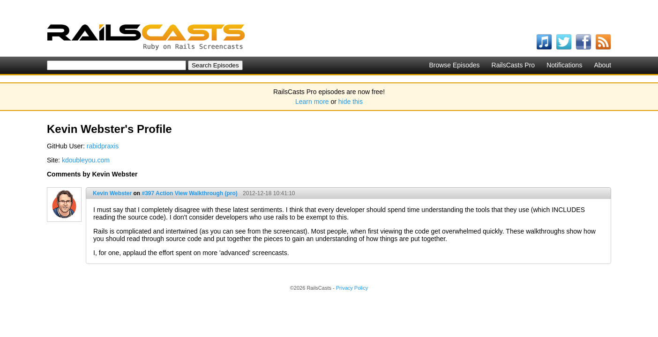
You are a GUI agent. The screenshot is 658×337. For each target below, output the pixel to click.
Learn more (312, 101)
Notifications (564, 65)
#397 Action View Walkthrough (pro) (189, 193)
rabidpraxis (103, 146)
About (602, 65)
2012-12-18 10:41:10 (269, 193)
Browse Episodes (454, 65)
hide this (350, 101)
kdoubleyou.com (86, 160)
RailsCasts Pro (513, 65)
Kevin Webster (112, 193)
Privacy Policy (352, 288)
